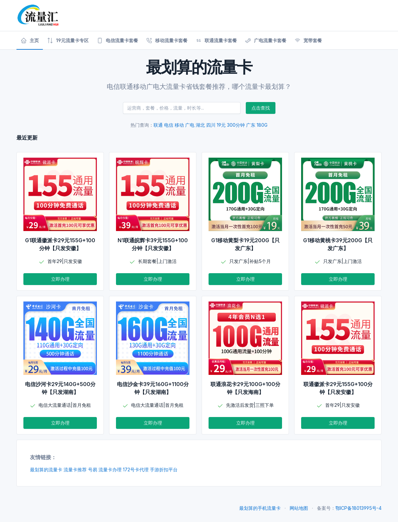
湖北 (200, 125)
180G (262, 125)
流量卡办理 (110, 469)
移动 (179, 125)
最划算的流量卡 (46, 469)
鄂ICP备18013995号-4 (358, 508)
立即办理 (60, 279)
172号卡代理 (136, 469)
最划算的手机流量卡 (260, 508)
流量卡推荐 (75, 469)
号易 (92, 469)
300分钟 (236, 125)
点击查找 (260, 108)
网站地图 (299, 508)
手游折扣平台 (164, 469)
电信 (168, 125)
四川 (210, 125)
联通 (158, 125)
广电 (189, 125)
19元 (221, 125)
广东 (250, 125)
